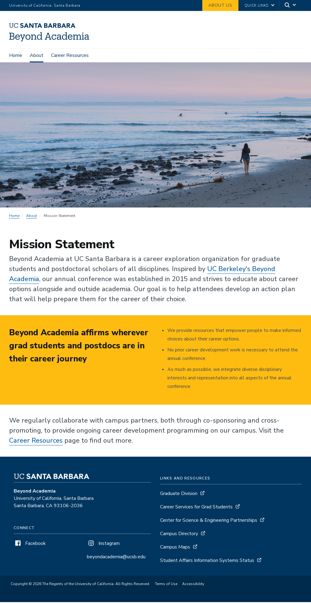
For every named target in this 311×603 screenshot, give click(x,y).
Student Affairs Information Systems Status (207, 561)
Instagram (103, 544)
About (36, 55)
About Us (220, 5)
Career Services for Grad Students (196, 507)
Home (15, 55)
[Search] (290, 5)
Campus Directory (179, 534)
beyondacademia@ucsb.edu (116, 557)
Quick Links (256, 5)
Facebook (30, 544)
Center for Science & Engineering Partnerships (208, 521)
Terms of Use (166, 584)
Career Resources (70, 55)
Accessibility (193, 584)
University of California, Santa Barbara (44, 5)
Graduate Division (178, 494)
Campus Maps (175, 548)
